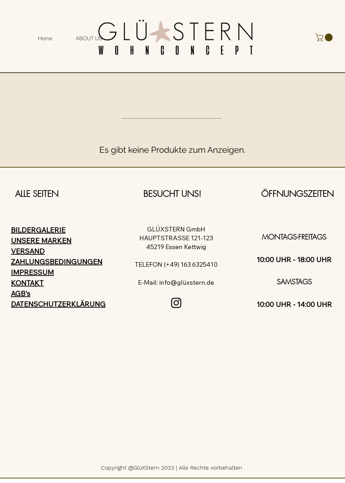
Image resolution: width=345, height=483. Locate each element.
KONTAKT (27, 282)
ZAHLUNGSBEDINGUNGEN (56, 261)
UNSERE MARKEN (41, 240)
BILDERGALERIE (38, 229)
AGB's (20, 293)
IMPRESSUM (32, 272)
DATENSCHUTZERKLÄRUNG (58, 304)
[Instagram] (176, 303)
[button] (324, 37)
